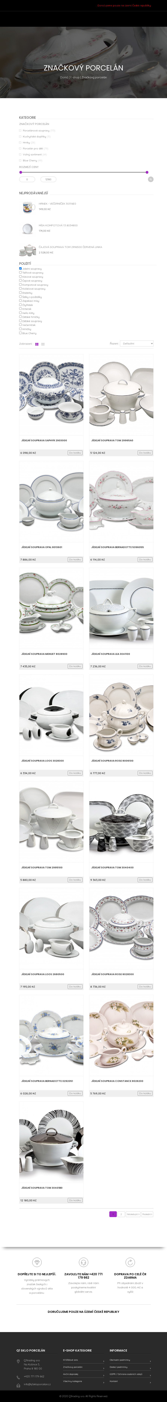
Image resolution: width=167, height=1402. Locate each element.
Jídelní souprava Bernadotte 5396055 (117, 547)
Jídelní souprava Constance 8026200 (117, 1081)
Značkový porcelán (72, 1367)
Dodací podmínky (118, 1367)
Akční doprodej (70, 1374)
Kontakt (114, 1381)
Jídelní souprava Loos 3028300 (42, 761)
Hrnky (26, 142)
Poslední (147, 1214)
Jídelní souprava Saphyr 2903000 (44, 440)
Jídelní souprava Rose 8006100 (112, 761)
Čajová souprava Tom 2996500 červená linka (70, 247)
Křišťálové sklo (70, 1359)
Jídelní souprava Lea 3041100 (110, 654)
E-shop (74, 77)
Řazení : (114, 343)
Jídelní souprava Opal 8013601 (41, 547)
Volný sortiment (32, 154)
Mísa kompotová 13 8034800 (58, 225)
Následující (133, 1214)
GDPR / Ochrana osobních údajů (126, 1374)
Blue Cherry (30, 160)
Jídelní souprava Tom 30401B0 (42, 1188)
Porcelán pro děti (33, 148)
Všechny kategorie (72, 1381)
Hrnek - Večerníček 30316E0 (57, 203)
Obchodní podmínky (120, 1359)
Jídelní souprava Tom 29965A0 (112, 440)
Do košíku (75, 452)
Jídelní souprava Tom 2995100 (42, 867)
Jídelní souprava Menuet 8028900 (44, 654)
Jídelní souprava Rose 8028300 (112, 974)
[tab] (36, 344)
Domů (64, 77)
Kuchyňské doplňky (34, 136)
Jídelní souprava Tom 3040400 (112, 867)
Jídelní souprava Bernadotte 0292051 (47, 1081)
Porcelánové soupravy (36, 130)
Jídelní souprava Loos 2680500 (42, 974)
